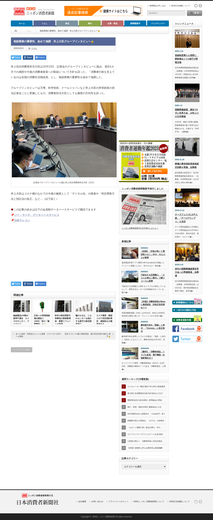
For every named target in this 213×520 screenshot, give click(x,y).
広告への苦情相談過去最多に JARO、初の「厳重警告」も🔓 (42, 319)
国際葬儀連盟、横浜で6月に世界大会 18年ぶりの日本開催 (187, 113)
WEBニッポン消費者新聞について (149, 501)
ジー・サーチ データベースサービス (36, 214)
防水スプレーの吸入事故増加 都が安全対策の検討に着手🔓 (88, 335)
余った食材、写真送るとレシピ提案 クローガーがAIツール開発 (38, 335)
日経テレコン (22, 220)
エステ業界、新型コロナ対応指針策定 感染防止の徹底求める (104, 319)
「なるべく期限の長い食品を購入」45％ (144, 427)
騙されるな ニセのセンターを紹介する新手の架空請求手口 (84, 319)
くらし (44, 23)
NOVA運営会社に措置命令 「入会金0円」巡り (146, 414)
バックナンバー (158, 23)
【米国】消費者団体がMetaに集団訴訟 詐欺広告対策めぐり (153, 304)
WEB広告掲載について (180, 6)
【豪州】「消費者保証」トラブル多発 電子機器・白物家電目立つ (153, 354)
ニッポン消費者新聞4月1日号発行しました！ (140, 228)
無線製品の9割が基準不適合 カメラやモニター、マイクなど (21, 319)
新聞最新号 (135, 23)
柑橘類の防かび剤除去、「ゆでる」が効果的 (145, 421)
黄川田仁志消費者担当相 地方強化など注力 (145, 393)
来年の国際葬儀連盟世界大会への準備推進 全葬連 (187, 272)
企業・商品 (112, 23)
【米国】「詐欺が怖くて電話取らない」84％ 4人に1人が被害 (153, 254)
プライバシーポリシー (118, 501)
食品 (67, 23)
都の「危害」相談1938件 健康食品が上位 (144, 407)
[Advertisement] (63, 254)
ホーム (22, 23)
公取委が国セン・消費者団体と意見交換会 (144, 441)
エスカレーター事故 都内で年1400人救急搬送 (146, 386)
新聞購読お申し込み (157, 6)
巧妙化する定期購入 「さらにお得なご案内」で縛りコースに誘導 (153, 278)
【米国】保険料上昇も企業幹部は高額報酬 (144, 448)
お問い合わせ (97, 501)
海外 (90, 23)
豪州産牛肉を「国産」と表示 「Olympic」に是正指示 (153, 328)
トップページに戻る (21, 350)
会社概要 (82, 501)
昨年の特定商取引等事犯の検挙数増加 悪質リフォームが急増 (63, 319)
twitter (196, 5)
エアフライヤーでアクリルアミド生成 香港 (145, 434)
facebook (200, 5)
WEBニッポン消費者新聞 (104, 517)
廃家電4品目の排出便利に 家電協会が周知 (144, 400)
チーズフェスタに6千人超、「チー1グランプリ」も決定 (186, 218)
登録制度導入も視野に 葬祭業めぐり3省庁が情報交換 (187, 59)
